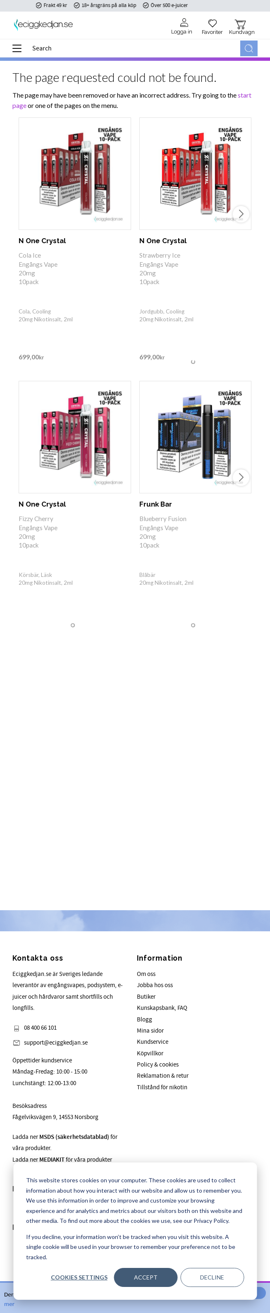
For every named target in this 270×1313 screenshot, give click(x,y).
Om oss (146, 974)
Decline (212, 1277)
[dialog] (135, 1231)
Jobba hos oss (155, 985)
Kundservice (152, 1042)
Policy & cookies (158, 1065)
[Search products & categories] (134, 48)
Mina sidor (150, 1031)
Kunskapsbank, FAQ (162, 1008)
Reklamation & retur (163, 1076)
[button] (19, 51)
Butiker (146, 997)
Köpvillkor (150, 1053)
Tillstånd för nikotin (162, 1087)
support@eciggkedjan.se (56, 1043)
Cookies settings (79, 1277)
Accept (146, 1277)
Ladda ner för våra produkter (62, 1160)
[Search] (249, 48)
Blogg (144, 1020)
